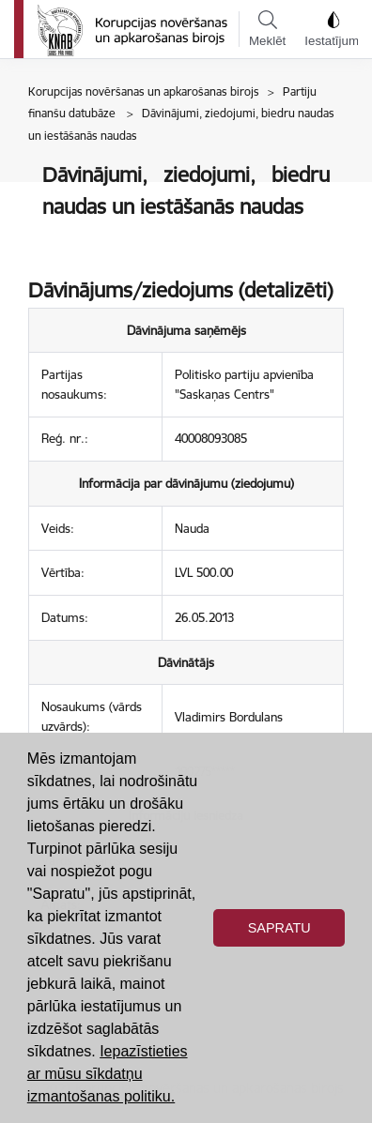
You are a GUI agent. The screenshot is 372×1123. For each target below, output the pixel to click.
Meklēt (267, 29)
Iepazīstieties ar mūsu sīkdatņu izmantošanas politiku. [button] (107, 1073)
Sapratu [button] (279, 927)
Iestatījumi (333, 29)
